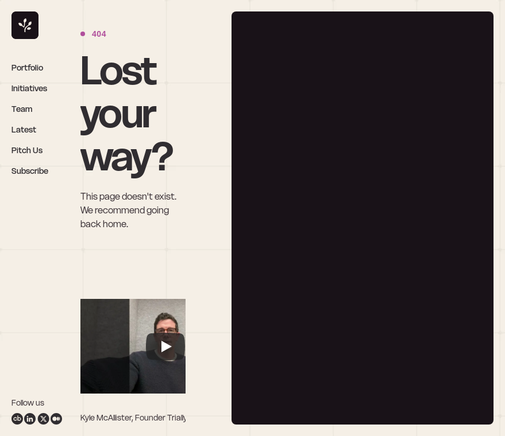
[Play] (165, 346)
